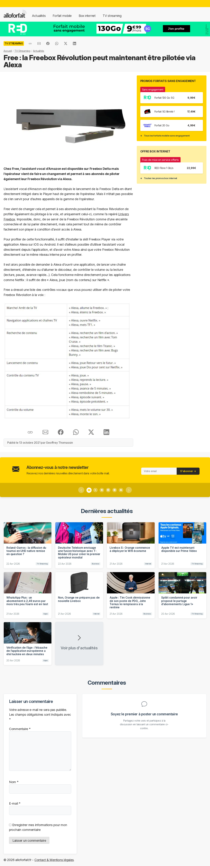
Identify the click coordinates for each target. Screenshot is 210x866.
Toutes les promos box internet (160, 178)
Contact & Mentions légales (54, 860)
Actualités (39, 16)
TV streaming (112, 16)
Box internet (87, 16)
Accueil (8, 50)
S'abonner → (188, 471)
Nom (13, 782)
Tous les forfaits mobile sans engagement (167, 135)
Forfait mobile (62, 16)
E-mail (14, 803)
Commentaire (20, 729)
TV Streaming (22, 50)
